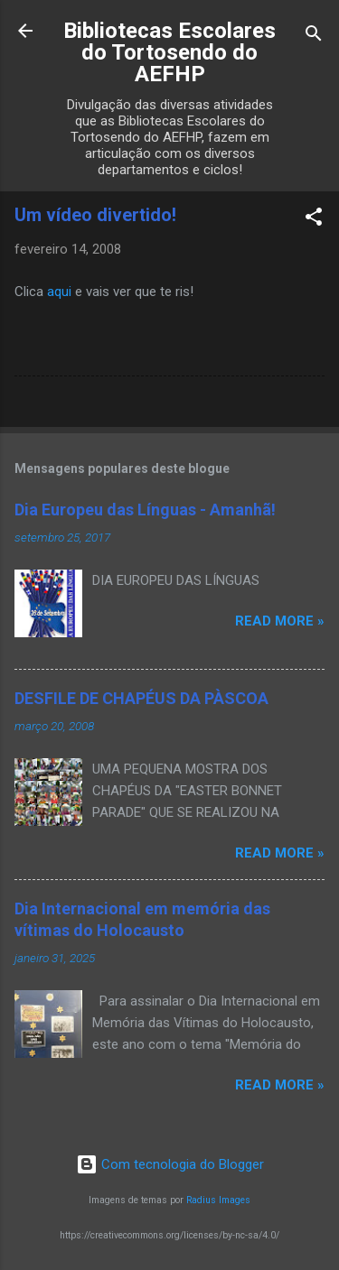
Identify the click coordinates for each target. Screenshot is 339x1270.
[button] (314, 220)
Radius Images (218, 1200)
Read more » (280, 621)
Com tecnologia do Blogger (170, 1164)
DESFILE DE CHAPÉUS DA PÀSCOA (141, 698)
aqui (59, 291)
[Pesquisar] (314, 36)
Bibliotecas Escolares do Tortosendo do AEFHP (169, 52)
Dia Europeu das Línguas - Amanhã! (145, 509)
